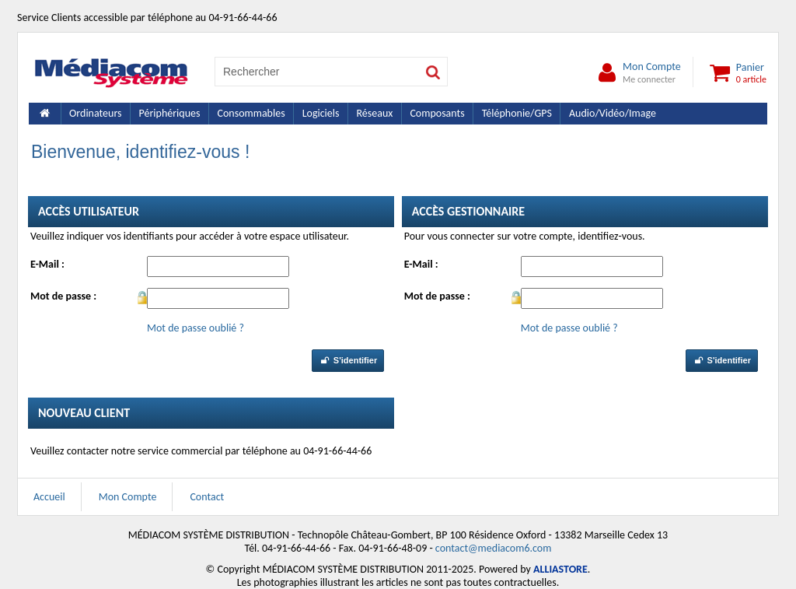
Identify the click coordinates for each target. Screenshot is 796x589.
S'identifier (348, 360)
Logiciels (321, 113)
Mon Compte (636, 72)
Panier (735, 72)
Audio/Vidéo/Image (612, 113)
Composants (437, 113)
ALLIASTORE (560, 569)
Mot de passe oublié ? (195, 328)
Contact (207, 496)
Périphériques (170, 113)
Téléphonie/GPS (517, 113)
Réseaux (374, 113)
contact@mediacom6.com (493, 548)
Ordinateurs (95, 113)
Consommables (251, 113)
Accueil (49, 496)
